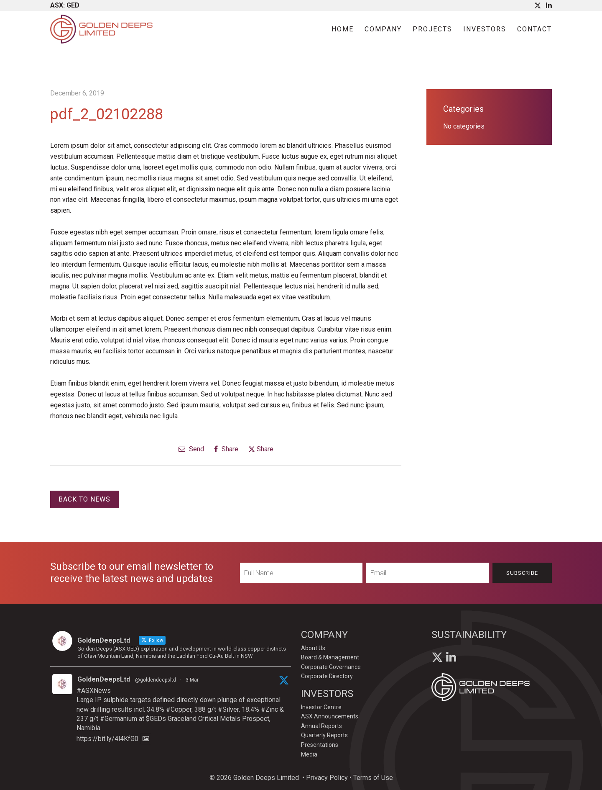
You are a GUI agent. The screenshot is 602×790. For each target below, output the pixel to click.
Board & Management (330, 657)
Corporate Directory (327, 676)
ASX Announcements (329, 716)
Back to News (84, 499)
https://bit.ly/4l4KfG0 (107, 739)
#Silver (228, 709)
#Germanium (118, 719)
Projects (432, 29)
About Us (313, 648)
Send (191, 449)
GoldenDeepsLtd (103, 679)
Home (343, 29)
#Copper (178, 709)
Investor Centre (321, 707)
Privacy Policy (327, 778)
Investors (484, 29)
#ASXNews (94, 691)
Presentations (319, 744)
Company (383, 29)
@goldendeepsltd (155, 680)
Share (226, 449)
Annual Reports (321, 726)
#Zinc (269, 709)
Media (309, 754)
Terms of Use (373, 778)
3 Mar (192, 680)
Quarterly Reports (324, 735)
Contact (534, 29)
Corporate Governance (331, 667)
